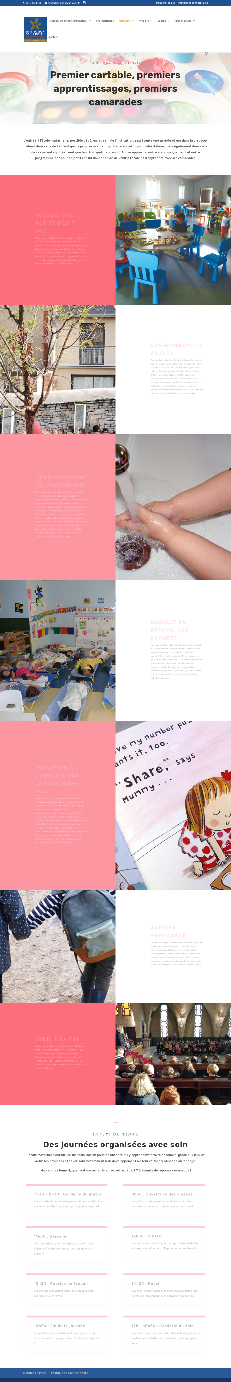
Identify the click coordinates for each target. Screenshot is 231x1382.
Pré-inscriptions (105, 21)
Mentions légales (165, 3)
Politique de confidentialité (193, 3)
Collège (162, 21)
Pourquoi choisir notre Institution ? (68, 21)
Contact (53, 37)
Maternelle (125, 21)
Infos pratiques (183, 21)
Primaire (144, 21)
